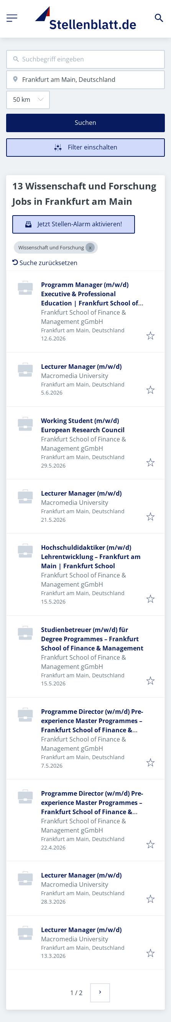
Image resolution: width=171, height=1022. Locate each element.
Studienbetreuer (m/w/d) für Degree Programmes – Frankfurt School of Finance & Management (92, 638)
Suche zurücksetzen (44, 263)
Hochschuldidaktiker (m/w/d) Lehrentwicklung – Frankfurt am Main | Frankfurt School (91, 556)
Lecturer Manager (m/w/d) (81, 366)
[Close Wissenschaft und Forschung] (90, 247)
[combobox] (85, 59)
